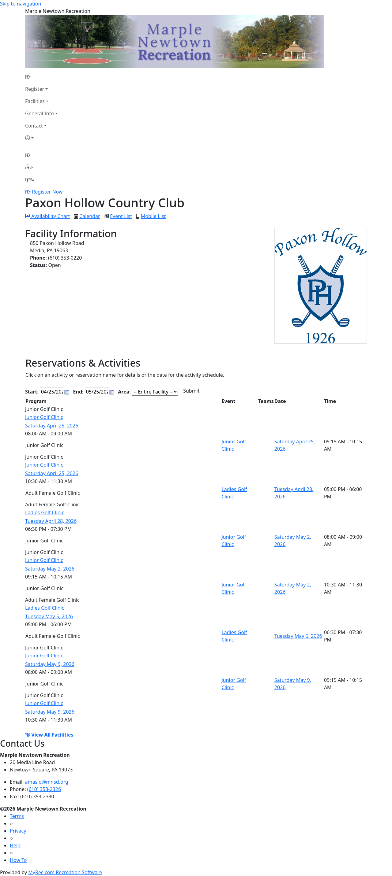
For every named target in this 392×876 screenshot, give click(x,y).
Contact (34, 125)
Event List (121, 216)
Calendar (89, 216)
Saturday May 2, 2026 (49, 568)
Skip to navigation (20, 3)
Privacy (18, 830)
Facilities (35, 101)
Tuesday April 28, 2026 (51, 521)
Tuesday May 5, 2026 (49, 616)
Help (15, 845)
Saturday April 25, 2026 (51, 425)
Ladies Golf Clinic (44, 512)
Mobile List (153, 216)
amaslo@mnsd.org (46, 781)
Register (34, 89)
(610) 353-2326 (44, 789)
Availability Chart (47, 216)
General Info (39, 113)
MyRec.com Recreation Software (65, 872)
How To (18, 860)
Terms (17, 816)
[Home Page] (41, 77)
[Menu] (29, 179)
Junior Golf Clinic (44, 417)
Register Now (47, 191)
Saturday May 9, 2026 (49, 664)
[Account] (41, 138)
